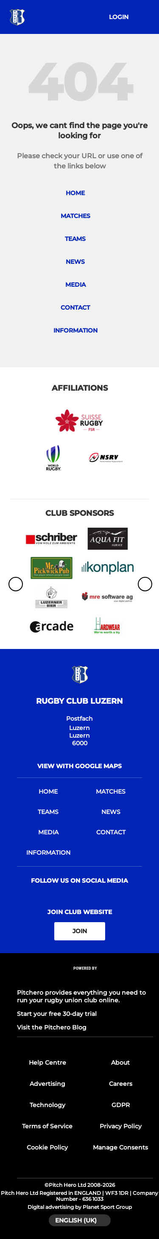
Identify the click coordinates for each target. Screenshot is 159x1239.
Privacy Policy (121, 1126)
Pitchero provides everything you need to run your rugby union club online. (81, 996)
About (120, 1062)
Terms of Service (47, 1126)
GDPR (121, 1105)
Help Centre (47, 1062)
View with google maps (79, 766)
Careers (120, 1084)
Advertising (47, 1084)
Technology (47, 1105)
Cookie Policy (47, 1147)
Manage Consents (120, 1147)
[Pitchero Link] (85, 979)
